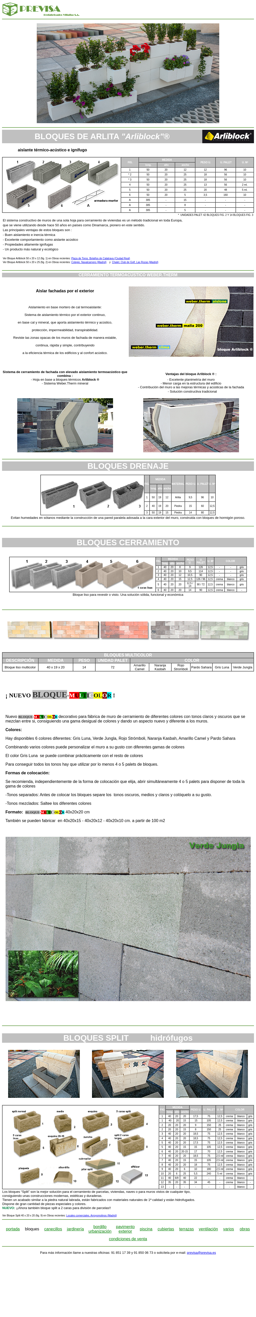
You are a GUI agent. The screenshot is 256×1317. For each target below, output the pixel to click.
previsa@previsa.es (201, 1253)
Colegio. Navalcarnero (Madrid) (88, 262)
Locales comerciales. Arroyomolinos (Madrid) (91, 1215)
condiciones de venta (128, 1239)
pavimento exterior (125, 1229)
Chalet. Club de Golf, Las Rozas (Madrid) (135, 262)
